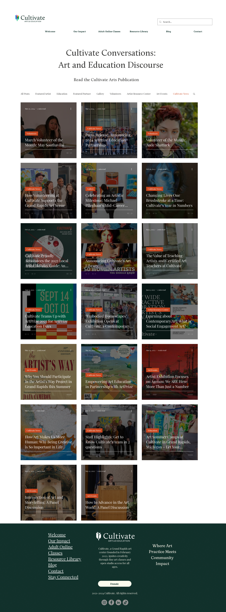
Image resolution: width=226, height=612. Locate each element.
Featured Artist (43, 93)
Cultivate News (181, 93)
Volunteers (115, 93)
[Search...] (184, 22)
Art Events (161, 93)
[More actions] (72, 108)
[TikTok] (125, 602)
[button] (139, 31)
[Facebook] (111, 602)
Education (62, 93)
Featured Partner (82, 93)
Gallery (100, 93)
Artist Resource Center (139, 93)
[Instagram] (104, 602)
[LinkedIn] (118, 602)
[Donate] (114, 584)
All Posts (25, 93)
